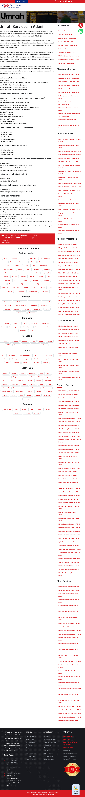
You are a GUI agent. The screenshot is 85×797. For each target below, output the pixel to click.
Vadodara (20, 380)
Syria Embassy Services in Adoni (68, 543)
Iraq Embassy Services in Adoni (68, 476)
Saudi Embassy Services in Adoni (68, 402)
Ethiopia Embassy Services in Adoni (69, 469)
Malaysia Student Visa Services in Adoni (68, 685)
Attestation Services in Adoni (67, 38)
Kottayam (16, 362)
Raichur (50, 341)
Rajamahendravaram (27, 284)
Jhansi (29, 395)
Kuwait (24, 409)
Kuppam (15, 273)
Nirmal (47, 309)
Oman (48, 409)
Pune (48, 373)
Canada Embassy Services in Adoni (69, 426)
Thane (49, 384)
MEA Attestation (48, 749)
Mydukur (14, 276)
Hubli (8, 345)
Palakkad (36, 359)
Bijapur (41, 341)
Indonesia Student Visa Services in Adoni (68, 703)
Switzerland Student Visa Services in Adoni (69, 673)
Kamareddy (34, 305)
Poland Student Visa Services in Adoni (68, 646)
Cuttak (21, 395)
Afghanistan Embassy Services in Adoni (68, 459)
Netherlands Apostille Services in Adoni (68, 290)
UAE (16, 409)
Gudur (8, 265)
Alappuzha (47, 359)
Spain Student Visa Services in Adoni (69, 635)
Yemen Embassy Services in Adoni (68, 567)
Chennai (7, 323)
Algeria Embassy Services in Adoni (69, 454)
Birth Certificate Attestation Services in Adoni (69, 168)
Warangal (7, 309)
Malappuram (26, 359)
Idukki (7, 362)
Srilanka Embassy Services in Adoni (69, 437)
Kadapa (20, 269)
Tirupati (43, 287)
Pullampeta (46, 280)
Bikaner (39, 391)
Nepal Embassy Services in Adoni (68, 447)
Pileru (15, 280)
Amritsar (38, 380)
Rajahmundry (13, 284)
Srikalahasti (16, 287)
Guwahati (15, 388)
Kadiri (28, 269)
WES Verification (31, 755)
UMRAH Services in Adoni (66, 63)
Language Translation (69, 760)
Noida (5, 395)
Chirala (4, 262)
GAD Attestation (48, 758)
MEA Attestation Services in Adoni (68, 75)
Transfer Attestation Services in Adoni (68, 196)
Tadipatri (26, 287)
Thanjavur (49, 327)
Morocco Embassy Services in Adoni (69, 504)
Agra (3, 380)
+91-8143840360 (5, 242)
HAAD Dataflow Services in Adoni (68, 331)
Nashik (11, 380)
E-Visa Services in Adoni (65, 42)
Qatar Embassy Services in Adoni (68, 395)
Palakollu (7, 280)
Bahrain (40, 409)
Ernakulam (12, 355)
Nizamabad (32, 312)
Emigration (29, 749)
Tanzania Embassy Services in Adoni (69, 550)
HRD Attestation (48, 752)
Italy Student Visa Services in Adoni (69, 624)
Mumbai (5, 373)
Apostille (46, 737)
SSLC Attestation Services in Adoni (69, 163)
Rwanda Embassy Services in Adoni (69, 536)
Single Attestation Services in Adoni (69, 210)
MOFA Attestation (48, 761)
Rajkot (24, 384)
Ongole (49, 276)
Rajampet (39, 284)
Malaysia (27, 413)
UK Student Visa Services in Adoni (68, 591)
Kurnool (24, 273)
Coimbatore (34, 323)
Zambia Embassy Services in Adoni (69, 570)
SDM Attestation (48, 755)
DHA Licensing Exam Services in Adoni (68, 350)
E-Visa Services (30, 743)
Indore (32, 377)
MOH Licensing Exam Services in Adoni (68, 362)
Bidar (33, 341)
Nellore (32, 276)
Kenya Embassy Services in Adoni (68, 433)
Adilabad (16, 309)
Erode (24, 323)
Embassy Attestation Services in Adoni (68, 98)
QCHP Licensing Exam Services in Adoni (68, 374)
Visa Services (30, 740)
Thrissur (45, 362)
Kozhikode (36, 362)
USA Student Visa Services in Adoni (69, 588)
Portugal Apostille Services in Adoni (69, 305)
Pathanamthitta (48, 355)
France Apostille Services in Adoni (68, 285)
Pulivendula (35, 280)
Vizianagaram (33, 291)
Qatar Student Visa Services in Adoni (69, 711)
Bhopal (15, 377)
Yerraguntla (45, 291)
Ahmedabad (32, 373)
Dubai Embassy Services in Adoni (68, 392)
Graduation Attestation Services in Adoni (68, 148)
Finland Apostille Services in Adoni (68, 309)
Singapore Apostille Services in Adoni (69, 267)
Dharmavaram (23, 262)
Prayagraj (47, 395)
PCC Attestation (48, 746)
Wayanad (25, 362)
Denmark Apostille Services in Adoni (69, 294)
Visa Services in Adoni (65, 34)
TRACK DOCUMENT (21, 1)
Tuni (50, 287)
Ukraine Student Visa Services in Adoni (68, 697)
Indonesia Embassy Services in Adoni (69, 480)
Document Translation (69, 757)
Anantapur (14, 258)
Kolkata (14, 373)
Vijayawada (9, 291)
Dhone (33, 262)
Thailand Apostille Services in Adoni (69, 274)
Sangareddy (21, 312)
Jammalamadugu (8, 269)
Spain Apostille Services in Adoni (68, 312)
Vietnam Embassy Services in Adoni (69, 563)
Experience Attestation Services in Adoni (68, 206)
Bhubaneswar (47, 388)
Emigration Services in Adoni (67, 49)
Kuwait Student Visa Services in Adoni (69, 714)
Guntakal (17, 265)
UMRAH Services (31, 758)
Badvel (23, 258)
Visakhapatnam (20, 291)
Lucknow (6, 377)
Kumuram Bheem (34, 301)
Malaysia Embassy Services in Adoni (69, 419)
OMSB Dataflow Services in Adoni (68, 338)
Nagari (41, 276)
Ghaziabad (6, 388)
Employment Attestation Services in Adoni (69, 215)
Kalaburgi (26, 399)
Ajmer (13, 395)
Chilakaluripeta (45, 258)
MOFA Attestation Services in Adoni (69, 90)
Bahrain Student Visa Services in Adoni (68, 723)
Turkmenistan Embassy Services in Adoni (69, 555)
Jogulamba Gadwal (19, 301)
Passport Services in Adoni (66, 31)
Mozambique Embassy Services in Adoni (68, 509)
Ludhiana (32, 384)
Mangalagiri (45, 273)
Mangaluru (15, 341)
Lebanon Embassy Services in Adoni (69, 497)
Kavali (6, 273)
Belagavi (25, 345)
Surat (41, 373)
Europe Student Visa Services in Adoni (68, 608)
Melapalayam (27, 327)
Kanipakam (47, 269)
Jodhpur (25, 388)
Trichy (31, 330)
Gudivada (49, 262)
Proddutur (24, 280)
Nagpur (48, 377)
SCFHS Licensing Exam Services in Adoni (69, 379)
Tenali (34, 287)
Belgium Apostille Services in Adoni (69, 316)
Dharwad (16, 345)
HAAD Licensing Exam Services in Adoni (68, 356)
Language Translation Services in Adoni (68, 233)
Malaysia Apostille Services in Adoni (69, 270)
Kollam (37, 355)
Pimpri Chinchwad (7, 391)
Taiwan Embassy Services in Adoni (69, 547)
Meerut (30, 380)
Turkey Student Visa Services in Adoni (69, 662)
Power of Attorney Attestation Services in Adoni (67, 104)
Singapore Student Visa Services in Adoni (69, 679)
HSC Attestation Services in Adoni (68, 159)
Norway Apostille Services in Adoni (69, 301)
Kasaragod (15, 359)
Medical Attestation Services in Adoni (69, 188)
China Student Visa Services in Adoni (69, 631)
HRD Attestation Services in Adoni (68, 79)
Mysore (45, 345)
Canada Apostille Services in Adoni (69, 252)
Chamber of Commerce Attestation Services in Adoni (69, 116)
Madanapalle (34, 273)
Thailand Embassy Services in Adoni (69, 423)
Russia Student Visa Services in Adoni (68, 614)
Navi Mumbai (19, 391)
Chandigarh (15, 384)
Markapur (5, 276)
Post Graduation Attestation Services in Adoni (69, 142)
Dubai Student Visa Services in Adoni (69, 707)
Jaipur (22, 373)
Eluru (40, 262)
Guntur (26, 265)
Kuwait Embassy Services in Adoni (68, 399)
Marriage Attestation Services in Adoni (68, 180)
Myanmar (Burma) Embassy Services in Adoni (69, 442)
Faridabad (48, 380)
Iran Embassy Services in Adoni (68, 473)
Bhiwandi (30, 391)
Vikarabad (26, 309)
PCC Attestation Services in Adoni (68, 93)
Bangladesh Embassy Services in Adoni (68, 465)
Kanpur (23, 377)
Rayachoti (49, 284)
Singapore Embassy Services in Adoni (68, 415)
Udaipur (38, 395)
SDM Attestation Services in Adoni (68, 83)
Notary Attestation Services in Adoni (69, 201)
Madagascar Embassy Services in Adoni (68, 520)
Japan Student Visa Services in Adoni (69, 628)
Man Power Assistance (70, 754)
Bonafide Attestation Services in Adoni (68, 221)
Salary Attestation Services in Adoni (69, 191)
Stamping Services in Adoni (66, 52)
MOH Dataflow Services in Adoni (68, 334)
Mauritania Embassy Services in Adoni (68, 515)
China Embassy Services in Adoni (68, 430)
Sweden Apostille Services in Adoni (69, 298)
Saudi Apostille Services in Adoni (68, 260)
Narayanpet (46, 301)
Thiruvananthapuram (25, 355)
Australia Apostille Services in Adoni (69, 256)
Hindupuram (43, 265)
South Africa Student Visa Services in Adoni (69, 691)
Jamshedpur (35, 388)
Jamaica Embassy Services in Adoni (69, 489)
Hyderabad (7, 301)
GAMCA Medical (31, 761)
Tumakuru (35, 345)
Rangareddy (37, 309)
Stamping (29, 752)
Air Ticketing (29, 746)
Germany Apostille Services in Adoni (69, 281)
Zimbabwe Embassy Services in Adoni (68, 575)
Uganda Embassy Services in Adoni (69, 560)
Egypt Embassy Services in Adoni (68, 450)
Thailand (36, 413)
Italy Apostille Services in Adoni (67, 278)
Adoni (5, 258)
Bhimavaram (33, 258)
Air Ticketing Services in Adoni (67, 45)
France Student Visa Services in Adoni (68, 640)
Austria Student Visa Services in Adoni (68, 652)
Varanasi (4, 384)
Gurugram (49, 391)
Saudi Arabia (7, 409)
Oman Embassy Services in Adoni (68, 410)
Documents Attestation (50, 740)
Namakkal (23, 330)
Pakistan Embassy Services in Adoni (69, 529)
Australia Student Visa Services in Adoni (68, 602)
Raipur (41, 384)
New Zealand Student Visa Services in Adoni (69, 667)
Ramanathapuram (14, 327)
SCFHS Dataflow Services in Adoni (68, 345)
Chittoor (12, 262)
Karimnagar (8, 305)
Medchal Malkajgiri (21, 305)
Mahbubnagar (45, 305)
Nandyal (23, 276)
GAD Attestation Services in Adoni (68, 86)
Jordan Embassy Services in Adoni (69, 493)
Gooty (33, 265)
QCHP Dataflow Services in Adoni (68, 341)
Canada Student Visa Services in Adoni (68, 596)
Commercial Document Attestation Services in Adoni (69, 128)
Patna (39, 377)
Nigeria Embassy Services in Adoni (69, 525)
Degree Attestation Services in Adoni (69, 156)
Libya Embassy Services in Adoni (68, 500)
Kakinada (36, 269)
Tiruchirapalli (38, 327)
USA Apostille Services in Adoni (68, 245)
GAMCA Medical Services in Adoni (68, 59)
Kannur (6, 359)
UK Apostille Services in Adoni (67, 249)
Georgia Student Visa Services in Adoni (68, 658)
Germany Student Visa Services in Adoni (68, 620)
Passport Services (31, 737)
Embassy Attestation (49, 743)
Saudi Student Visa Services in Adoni (69, 718)
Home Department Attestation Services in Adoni (67, 122)
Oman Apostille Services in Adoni (68, 263)
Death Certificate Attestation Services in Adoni (69, 174)
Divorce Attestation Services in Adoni (69, 184)
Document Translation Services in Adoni (68, 227)
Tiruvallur (16, 323)
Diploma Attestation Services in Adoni (69, 152)
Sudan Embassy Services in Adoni (68, 539)
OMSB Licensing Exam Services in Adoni (68, 368)
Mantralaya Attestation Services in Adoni (68, 110)
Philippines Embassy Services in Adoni (68, 485)
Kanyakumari (45, 323)
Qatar (31, 409)
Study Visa (66, 751)
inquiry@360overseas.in (35, 238)
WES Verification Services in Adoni (68, 56)
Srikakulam (5, 287)
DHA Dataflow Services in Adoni (68, 327)
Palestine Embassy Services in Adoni (69, 532)
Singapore (17, 413)
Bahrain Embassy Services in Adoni (69, 406)
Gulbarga (24, 341)
